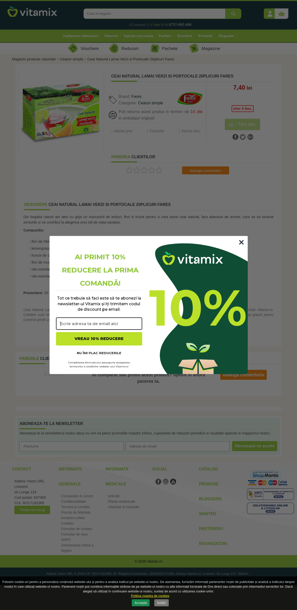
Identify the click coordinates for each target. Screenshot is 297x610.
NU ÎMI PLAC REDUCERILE (99, 353)
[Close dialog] (241, 242)
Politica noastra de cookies (150, 596)
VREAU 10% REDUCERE (99, 338)
